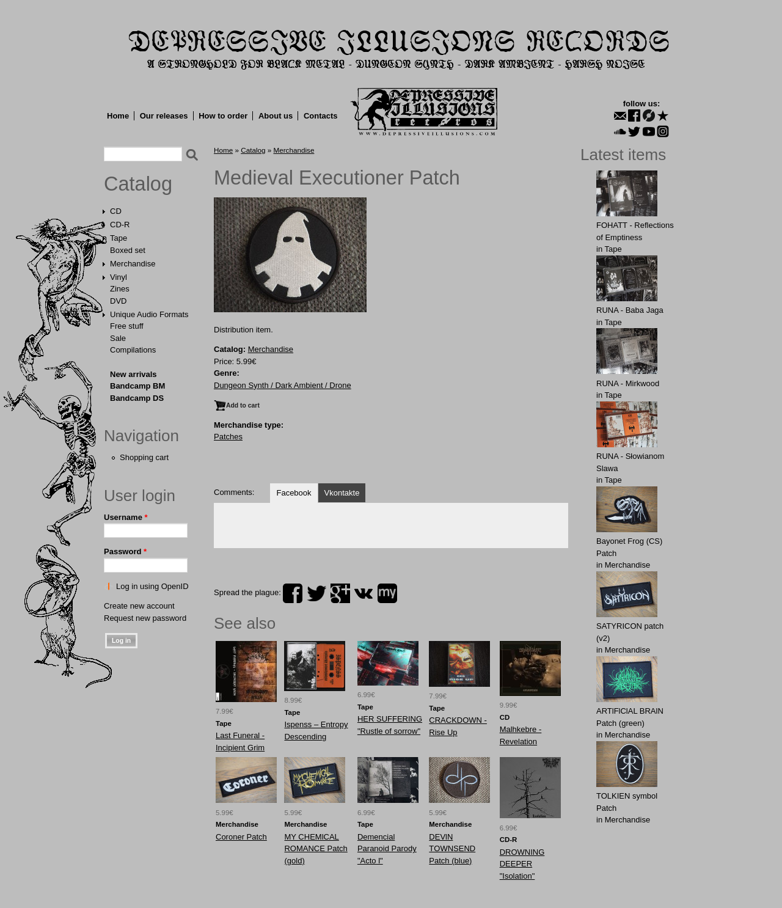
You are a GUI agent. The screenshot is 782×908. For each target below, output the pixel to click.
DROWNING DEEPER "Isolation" (522, 864)
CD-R (120, 224)
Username (126, 517)
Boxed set (127, 250)
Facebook (293, 492)
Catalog (138, 184)
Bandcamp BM (137, 385)
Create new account (139, 605)
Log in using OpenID (152, 586)
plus (340, 593)
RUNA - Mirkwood (627, 383)
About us (275, 115)
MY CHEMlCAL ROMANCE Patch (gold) (315, 848)
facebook (292, 593)
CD (116, 211)
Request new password (145, 618)
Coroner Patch (241, 836)
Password (125, 551)
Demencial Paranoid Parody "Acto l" (387, 848)
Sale (118, 338)
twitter (316, 593)
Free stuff (127, 326)
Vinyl (118, 277)
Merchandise (132, 263)
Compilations (133, 349)
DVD (118, 301)
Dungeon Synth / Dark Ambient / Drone (282, 385)
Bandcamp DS (137, 398)
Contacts (321, 115)
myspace (387, 593)
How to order (223, 115)
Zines (120, 288)
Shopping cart (144, 457)
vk (363, 593)
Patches (228, 436)
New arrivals (133, 374)
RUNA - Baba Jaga (629, 310)
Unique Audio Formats (149, 314)
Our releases (164, 115)
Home (118, 115)
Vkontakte (342, 492)
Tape (118, 238)
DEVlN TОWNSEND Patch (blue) (452, 848)
